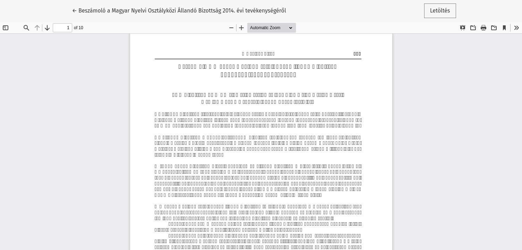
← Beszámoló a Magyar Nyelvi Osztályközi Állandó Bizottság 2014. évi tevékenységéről (179, 10)
